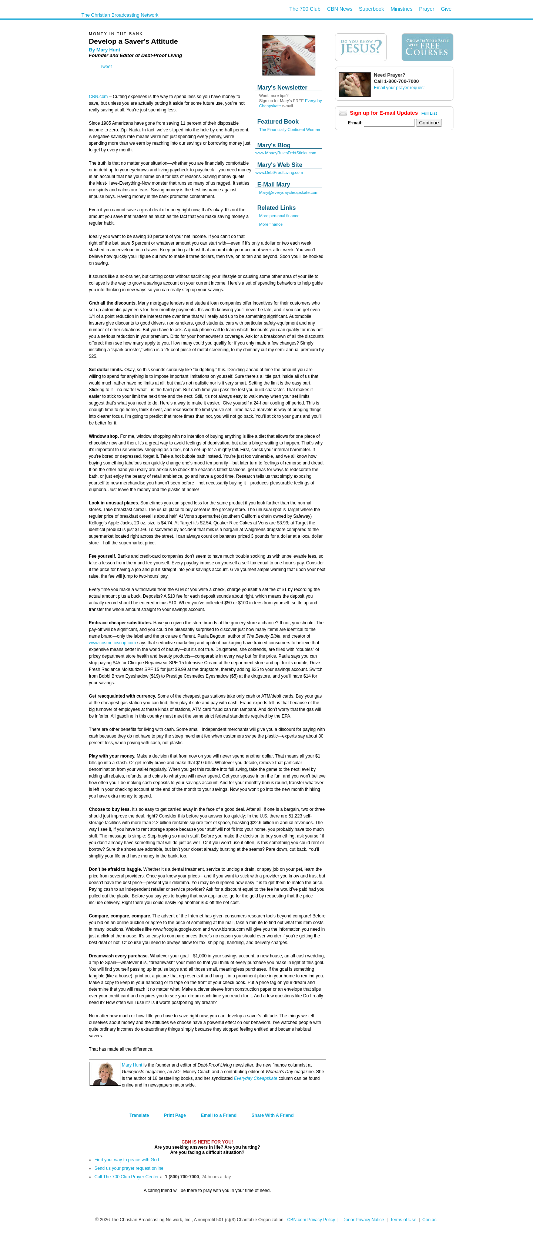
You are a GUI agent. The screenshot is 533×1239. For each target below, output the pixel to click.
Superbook (371, 9)
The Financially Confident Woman (289, 129)
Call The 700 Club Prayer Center (126, 1176)
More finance (271, 224)
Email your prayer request (399, 87)
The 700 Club (305, 9)
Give (446, 9)
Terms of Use (404, 1219)
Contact (430, 1219)
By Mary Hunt (104, 50)
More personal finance (279, 216)
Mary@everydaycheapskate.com (288, 192)
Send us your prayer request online (129, 1168)
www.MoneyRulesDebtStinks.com (285, 153)
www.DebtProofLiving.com (279, 172)
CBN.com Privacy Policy (311, 1219)
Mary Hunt (132, 1065)
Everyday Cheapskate (255, 1078)
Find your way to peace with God (126, 1159)
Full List (429, 113)
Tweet (106, 66)
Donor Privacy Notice (363, 1219)
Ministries (401, 9)
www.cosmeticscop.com (112, 642)
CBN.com (98, 96)
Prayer (426, 9)
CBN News (339, 9)
